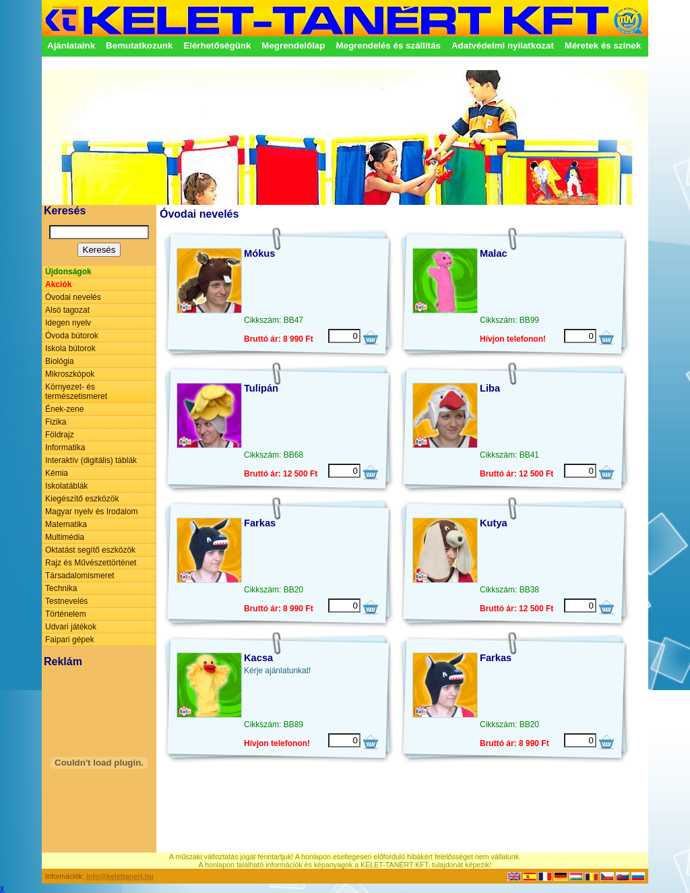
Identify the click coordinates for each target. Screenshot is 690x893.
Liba (490, 388)
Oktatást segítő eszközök (90, 550)
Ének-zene (64, 409)
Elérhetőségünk (217, 45)
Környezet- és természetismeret (76, 391)
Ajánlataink (71, 45)
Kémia (56, 473)
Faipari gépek (69, 639)
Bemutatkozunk (139, 45)
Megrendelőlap (293, 45)
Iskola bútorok (70, 348)
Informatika (65, 447)
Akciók (58, 284)
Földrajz (59, 434)
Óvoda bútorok (71, 335)
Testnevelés (66, 601)
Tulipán (261, 388)
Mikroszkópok (69, 374)
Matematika (66, 524)
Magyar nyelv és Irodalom (91, 511)
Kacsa (258, 657)
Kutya (493, 523)
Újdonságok (68, 271)
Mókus (259, 253)
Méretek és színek (603, 45)
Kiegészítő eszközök (82, 498)
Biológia (59, 361)
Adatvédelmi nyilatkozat (502, 45)
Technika (61, 588)
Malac (493, 253)
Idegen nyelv (68, 323)
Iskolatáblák (66, 486)
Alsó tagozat (67, 310)
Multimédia (64, 537)
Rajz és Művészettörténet (90, 562)
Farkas (260, 523)
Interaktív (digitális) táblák (91, 460)
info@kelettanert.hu (120, 876)
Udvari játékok (70, 627)
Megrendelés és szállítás (388, 45)
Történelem (65, 614)
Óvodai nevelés (73, 297)
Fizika (55, 422)
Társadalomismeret (80, 575)
